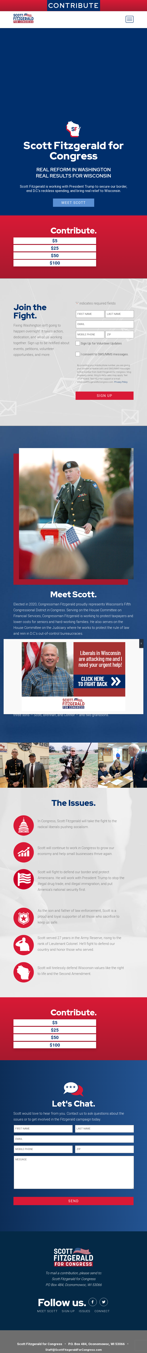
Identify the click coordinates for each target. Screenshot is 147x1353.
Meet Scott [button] (73, 203)
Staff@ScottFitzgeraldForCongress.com (73, 1310)
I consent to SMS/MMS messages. (105, 335)
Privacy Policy (121, 362)
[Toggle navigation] (130, 19)
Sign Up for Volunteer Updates (101, 324)
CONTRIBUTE (73, 5)
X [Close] (141, 643)
